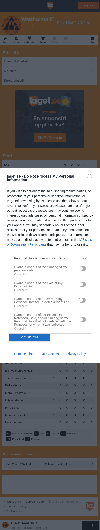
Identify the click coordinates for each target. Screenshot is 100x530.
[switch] (82, 268)
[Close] (91, 176)
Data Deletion (24, 354)
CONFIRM (29, 337)
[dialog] (50, 265)
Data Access (50, 354)
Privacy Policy (76, 354)
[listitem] (50, 258)
